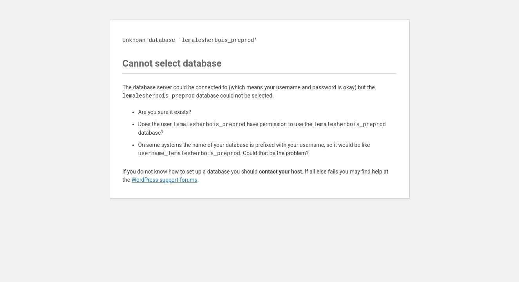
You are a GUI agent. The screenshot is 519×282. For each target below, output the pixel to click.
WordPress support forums (164, 180)
